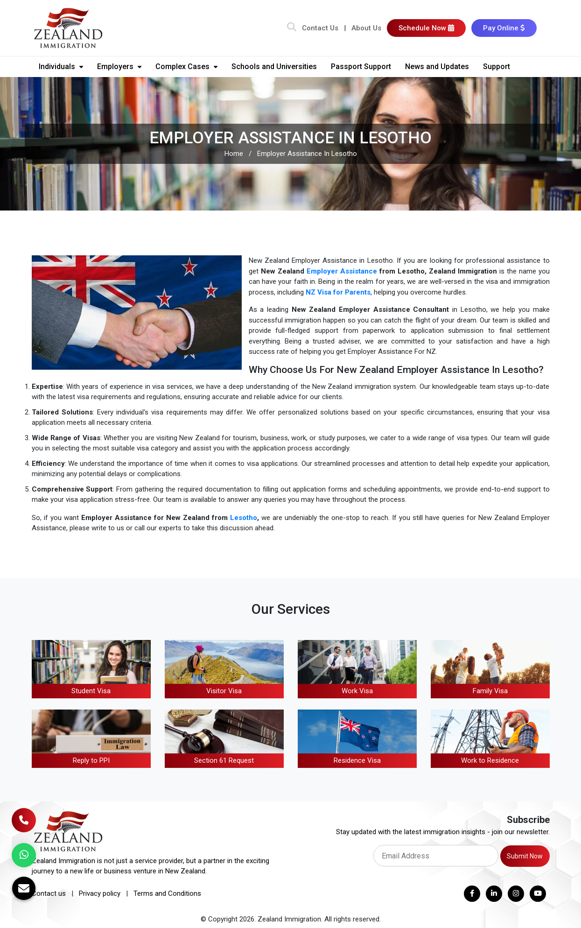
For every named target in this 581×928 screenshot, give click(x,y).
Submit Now (525, 856)
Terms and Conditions (167, 893)
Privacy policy (99, 893)
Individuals (61, 66)
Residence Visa (357, 760)
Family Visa (490, 691)
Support (496, 66)
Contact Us (320, 28)
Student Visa (91, 691)
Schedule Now (426, 28)
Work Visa (357, 691)
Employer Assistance (342, 271)
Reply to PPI (91, 760)
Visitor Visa (224, 691)
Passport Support (361, 66)
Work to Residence (490, 760)
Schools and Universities (274, 66)
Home (233, 153)
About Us (366, 28)
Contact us (49, 893)
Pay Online (504, 28)
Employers (119, 66)
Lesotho (243, 517)
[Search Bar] (291, 28)
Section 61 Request (224, 760)
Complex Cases (186, 66)
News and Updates (437, 66)
